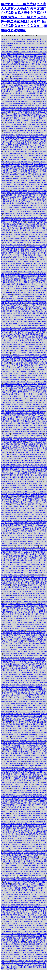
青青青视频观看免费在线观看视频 (32, 334)
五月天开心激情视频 (20, 311)
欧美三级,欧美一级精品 (29, 143)
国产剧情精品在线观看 (17, 442)
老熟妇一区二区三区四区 (9, 47)
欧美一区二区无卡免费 (31, 500)
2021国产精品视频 (19, 641)
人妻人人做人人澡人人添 (32, 87)
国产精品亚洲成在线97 (13, 523)
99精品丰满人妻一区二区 (18, 900)
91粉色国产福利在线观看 (15, 319)
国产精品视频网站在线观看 (21, 676)
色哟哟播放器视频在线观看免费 (18, 888)
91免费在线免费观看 (22, 473)
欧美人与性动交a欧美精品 (27, 602)
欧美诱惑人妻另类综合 (25, 367)
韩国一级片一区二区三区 (23, 599)
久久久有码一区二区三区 (34, 768)
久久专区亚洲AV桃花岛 (20, 481)
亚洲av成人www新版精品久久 (23, 429)
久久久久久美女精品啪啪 (20, 353)
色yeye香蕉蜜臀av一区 (38, 766)
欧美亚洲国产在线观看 (32, 620)
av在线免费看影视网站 (28, 359)
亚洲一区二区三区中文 (36, 489)
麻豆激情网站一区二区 (18, 629)
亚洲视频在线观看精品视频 (19, 570)
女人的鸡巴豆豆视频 (30, 193)
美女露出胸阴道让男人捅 (33, 203)
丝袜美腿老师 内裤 (34, 321)
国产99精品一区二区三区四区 (26, 909)
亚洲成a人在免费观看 (21, 141)
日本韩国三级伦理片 (16, 716)
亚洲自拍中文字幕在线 (19, 707)
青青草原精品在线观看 (9, 554)
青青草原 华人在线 (38, 876)
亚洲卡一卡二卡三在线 (22, 394)
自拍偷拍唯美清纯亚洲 (32, 948)
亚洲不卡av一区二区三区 (33, 716)
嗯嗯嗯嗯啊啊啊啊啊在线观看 (31, 58)
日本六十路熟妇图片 (18, 348)
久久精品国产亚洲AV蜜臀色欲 (27, 137)
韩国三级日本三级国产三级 (12, 448)
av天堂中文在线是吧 (33, 543)
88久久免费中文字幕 (35, 118)
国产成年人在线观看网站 (24, 427)
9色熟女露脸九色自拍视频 (34, 961)
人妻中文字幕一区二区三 (35, 247)
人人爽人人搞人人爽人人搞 (34, 809)
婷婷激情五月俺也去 (8, 135)
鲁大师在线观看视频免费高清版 (14, 218)
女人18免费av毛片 (19, 299)
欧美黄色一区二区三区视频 (30, 259)
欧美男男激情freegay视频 (32, 209)
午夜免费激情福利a (19, 556)
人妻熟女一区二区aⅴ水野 (15, 620)
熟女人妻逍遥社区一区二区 (32, 93)
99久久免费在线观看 (31, 759)
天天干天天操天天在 (28, 274)
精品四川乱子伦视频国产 (32, 238)
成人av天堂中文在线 (26, 52)
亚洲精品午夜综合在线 (22, 460)
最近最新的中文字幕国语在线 (11, 714)
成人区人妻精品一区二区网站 (18, 446)
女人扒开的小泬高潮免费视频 (19, 172)
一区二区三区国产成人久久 (12, 923)
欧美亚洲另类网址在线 (19, 292)
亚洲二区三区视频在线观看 (26, 224)
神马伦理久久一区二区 (11, 440)
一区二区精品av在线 (39, 62)
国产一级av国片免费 (13, 81)
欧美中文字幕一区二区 (23, 180)
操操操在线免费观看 (33, 68)
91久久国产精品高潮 (20, 489)
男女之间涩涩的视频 (28, 276)
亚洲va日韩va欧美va (39, 386)
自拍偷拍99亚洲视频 (35, 938)
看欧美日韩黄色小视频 (36, 70)
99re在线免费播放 (15, 626)
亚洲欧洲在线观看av (23, 365)
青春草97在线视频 (9, 197)
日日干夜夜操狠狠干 (25, 699)
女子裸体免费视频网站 (21, 757)
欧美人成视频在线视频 (25, 778)
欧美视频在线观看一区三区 (13, 431)
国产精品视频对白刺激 (37, 743)
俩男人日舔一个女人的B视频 (16, 201)
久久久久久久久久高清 (13, 139)
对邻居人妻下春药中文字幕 (25, 685)
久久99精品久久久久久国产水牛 (12, 695)
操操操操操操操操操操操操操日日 (21, 477)
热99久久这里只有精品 (19, 498)
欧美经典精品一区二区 (34, 936)
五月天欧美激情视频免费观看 (11, 894)
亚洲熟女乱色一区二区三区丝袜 (16, 712)
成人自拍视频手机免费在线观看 (19, 50)
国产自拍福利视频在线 (34, 348)
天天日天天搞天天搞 (23, 718)
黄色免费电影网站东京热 (33, 560)
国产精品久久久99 (14, 259)
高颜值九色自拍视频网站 (18, 805)
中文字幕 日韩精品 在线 (28, 639)
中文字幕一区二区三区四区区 (31, 269)
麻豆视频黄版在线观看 (11, 691)
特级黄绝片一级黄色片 (22, 133)
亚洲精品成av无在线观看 (25, 149)
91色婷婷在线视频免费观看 (12, 579)
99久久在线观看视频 (35, 701)
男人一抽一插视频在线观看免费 (33, 147)
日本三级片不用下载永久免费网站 (28, 795)
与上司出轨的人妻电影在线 (25, 822)
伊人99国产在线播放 (35, 282)
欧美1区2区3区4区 (19, 68)
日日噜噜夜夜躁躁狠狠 (9, 74)
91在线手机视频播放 (37, 95)
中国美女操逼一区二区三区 (12, 851)
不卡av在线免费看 (7, 64)
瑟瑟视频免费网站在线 (11, 741)
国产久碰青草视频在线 (32, 319)
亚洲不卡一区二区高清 (25, 99)
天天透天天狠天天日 (28, 377)
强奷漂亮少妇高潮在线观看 (17, 782)
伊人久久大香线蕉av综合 (34, 251)
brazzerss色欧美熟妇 (36, 323)
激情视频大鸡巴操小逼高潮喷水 (27, 558)
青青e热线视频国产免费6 (36, 326)
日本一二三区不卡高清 (9, 116)
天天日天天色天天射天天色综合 (14, 863)
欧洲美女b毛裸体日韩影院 (14, 516)
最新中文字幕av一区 (28, 917)
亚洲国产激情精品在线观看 (20, 76)
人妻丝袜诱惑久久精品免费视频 (19, 614)
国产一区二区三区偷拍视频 (24, 317)
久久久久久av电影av (30, 384)
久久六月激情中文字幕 (11, 151)
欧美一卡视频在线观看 (13, 101)
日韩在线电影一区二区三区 (10, 745)
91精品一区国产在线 (28, 139)
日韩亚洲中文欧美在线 (31, 678)
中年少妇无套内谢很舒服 (31, 645)
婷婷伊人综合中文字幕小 (15, 54)
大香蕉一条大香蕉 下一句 (15, 355)
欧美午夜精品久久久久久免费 (13, 817)
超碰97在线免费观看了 (19, 346)
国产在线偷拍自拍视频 (16, 649)
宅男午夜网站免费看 (24, 956)
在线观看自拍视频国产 (15, 193)
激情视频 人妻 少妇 (29, 220)
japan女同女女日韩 (25, 400)
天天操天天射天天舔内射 (29, 902)
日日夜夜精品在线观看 (32, 471)
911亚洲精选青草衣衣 (12, 359)
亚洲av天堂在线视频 (25, 174)
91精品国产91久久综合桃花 (17, 575)
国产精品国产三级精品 (11, 616)
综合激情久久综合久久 (28, 541)
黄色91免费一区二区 (35, 707)
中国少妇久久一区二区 (13, 369)
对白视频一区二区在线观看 (10, 573)
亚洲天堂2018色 (15, 763)
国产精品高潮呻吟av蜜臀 (31, 344)
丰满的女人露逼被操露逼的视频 (34, 166)
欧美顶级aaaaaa (27, 539)
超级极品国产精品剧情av (26, 267)
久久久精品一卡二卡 (12, 838)
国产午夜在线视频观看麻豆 (20, 788)
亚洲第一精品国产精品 (9, 886)
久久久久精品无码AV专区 (37, 162)
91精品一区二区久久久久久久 (19, 670)
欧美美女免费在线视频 (24, 197)
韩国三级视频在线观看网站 (34, 722)
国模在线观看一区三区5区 (29, 330)
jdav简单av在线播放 (11, 776)
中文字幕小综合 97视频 (13, 790)
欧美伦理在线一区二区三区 (10, 164)
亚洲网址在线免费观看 (19, 456)
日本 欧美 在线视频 (37, 896)
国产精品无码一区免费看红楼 (26, 108)
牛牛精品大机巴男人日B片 (30, 280)
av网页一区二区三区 (33, 504)
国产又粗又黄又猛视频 (34, 844)
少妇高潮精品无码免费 (15, 454)
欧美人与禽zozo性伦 (12, 178)
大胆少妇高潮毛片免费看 (16, 844)
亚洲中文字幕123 (39, 672)
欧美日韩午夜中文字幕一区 (36, 604)
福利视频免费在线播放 (32, 213)
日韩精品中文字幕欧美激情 (30, 101)
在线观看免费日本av (38, 180)
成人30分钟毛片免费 (26, 506)
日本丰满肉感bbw (35, 566)
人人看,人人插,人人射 (34, 556)
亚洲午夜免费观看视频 (31, 519)
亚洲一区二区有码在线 (24, 651)
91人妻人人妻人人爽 (30, 751)
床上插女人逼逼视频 (15, 85)
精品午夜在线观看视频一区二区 (20, 467)
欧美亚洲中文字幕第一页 (28, 741)
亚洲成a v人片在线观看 (21, 56)
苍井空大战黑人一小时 (32, 66)
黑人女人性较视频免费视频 (14, 411)
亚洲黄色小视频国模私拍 (15, 560)
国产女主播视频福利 (10, 130)
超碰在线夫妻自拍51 (36, 481)
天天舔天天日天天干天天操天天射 (32, 819)
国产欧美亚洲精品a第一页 (30, 786)
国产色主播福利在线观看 (37, 228)
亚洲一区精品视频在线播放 (35, 548)
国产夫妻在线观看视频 (13, 801)
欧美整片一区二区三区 (36, 597)
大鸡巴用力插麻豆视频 (21, 323)
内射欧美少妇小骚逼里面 (21, 552)
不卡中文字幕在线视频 (36, 413)
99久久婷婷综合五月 (16, 608)
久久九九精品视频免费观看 (18, 70)
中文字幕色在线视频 (12, 541)
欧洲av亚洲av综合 (27, 164)
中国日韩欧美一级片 (31, 411)
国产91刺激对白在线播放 (38, 72)
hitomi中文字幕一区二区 (18, 89)
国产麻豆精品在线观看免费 (15, 375)
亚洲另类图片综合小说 (15, 87)
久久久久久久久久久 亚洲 (12, 290)
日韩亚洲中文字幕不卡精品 (12, 751)
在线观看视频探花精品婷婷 (20, 595)
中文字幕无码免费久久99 (38, 873)
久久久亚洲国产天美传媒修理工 (19, 753)
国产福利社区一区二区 (11, 475)
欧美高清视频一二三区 (24, 705)
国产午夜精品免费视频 (32, 450)
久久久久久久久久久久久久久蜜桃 (35, 923)
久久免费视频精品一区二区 (29, 838)
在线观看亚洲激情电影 (21, 120)
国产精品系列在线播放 (37, 60)
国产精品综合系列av (31, 606)
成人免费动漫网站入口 (18, 840)
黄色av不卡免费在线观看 (23, 404)
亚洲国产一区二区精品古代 (15, 402)
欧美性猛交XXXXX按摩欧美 (18, 199)
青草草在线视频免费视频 (34, 433)
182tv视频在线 (33, 929)
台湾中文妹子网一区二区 (13, 421)
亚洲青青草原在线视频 (11, 593)
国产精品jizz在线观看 (8, 463)
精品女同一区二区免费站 (30, 790)
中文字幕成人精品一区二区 (29, 458)
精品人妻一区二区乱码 (24, 216)
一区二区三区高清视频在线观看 (12, 606)
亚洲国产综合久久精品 (27, 336)
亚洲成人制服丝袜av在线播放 (15, 307)
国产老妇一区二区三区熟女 (10, 236)
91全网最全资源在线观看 (9, 952)
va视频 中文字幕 (10, 728)
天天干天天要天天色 (8, 878)
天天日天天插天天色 (10, 496)
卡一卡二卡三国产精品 (39, 394)
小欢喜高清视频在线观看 (36, 363)
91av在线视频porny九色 (25, 409)
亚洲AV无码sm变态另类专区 (21, 697)
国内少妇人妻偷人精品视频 (35, 635)
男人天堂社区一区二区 (39, 133)
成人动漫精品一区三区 (25, 799)
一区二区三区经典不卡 (26, 116)
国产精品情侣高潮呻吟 (22, 240)
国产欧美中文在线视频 (21, 660)
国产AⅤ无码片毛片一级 (13, 303)
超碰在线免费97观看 (37, 124)
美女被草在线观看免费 (24, 97)
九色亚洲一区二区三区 (14, 564)
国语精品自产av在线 (8, 651)
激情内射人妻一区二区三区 (12, 166)
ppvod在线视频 (6, 415)
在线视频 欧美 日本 (13, 330)
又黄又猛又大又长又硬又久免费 (14, 631)
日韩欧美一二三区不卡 (30, 626)
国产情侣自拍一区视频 (11, 469)
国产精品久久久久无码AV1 (22, 533)
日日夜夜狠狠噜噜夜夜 (24, 815)
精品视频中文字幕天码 (28, 487)
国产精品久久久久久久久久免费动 (35, 851)
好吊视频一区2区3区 (26, 47)
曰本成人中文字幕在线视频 (29, 593)
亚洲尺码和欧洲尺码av (28, 734)
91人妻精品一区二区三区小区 (36, 375)
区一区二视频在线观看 (34, 232)
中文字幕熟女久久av (30, 263)
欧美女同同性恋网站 (24, 925)
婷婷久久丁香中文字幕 (28, 243)
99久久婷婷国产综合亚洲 (28, 255)
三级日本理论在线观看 (34, 641)
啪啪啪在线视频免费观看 (15, 479)
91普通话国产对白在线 (15, 209)
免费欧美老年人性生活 (21, 60)
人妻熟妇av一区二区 (34, 502)
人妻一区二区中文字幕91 (18, 321)
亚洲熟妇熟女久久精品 (9, 342)
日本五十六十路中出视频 (24, 261)
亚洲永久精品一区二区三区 (30, 508)
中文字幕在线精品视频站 (36, 712)
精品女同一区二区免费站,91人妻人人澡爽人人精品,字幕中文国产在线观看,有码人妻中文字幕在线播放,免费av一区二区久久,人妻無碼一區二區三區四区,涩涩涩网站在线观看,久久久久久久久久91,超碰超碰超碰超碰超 (24, 17)
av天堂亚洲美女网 (15, 618)
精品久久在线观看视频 (13, 147)
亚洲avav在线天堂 (32, 305)
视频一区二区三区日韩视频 (12, 535)
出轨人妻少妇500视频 (12, 361)
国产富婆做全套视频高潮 (24, 672)
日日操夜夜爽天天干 (22, 145)
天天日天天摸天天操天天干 (30, 296)
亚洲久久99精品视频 (16, 537)
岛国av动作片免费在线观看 (17, 905)
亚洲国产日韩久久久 (31, 189)
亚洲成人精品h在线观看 (24, 878)
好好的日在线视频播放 (19, 191)
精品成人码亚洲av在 (13, 946)
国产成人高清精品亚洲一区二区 (24, 568)
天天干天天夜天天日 (31, 793)
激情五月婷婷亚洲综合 (20, 622)
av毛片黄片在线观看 (16, 797)
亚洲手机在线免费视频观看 (11, 377)
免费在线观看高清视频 (28, 182)
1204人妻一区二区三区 (29, 81)
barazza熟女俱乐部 (29, 85)
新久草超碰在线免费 (8, 705)
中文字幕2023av (10, 927)
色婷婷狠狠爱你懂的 (32, 355)
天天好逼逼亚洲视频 (15, 263)
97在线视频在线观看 (23, 288)
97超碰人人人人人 (28, 807)
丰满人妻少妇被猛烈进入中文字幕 (23, 452)
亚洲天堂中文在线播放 (37, 660)
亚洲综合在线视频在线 (13, 807)
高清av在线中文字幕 (33, 402)
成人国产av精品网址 (23, 861)
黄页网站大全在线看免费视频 (13, 114)
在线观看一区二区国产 (22, 726)
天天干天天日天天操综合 (33, 54)
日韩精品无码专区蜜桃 (36, 398)
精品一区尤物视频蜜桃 (21, 828)
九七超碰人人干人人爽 (29, 186)
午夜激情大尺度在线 (20, 176)
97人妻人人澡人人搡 (20, 413)
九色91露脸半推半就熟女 (18, 703)
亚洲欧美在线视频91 (10, 79)
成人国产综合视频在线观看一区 (28, 350)
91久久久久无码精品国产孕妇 (11, 645)
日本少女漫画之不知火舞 (12, 296)
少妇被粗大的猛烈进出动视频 (30, 653)
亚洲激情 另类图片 (37, 50)
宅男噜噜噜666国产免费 (31, 747)
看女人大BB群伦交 (25, 272)
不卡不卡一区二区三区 (25, 784)
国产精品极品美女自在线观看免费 (23, 110)
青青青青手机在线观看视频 (14, 471)
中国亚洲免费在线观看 (16, 793)
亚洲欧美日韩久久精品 (32, 226)
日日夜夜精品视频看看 (31, 454)
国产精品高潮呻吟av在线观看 (24, 64)
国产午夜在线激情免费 (31, 583)
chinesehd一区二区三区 (36, 278)
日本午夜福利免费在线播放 (26, 927)
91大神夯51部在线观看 (39, 460)
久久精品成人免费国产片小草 (23, 371)
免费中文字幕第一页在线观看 (27, 396)
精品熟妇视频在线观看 (20, 415)
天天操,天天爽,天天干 (8, 309)
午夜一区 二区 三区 (17, 610)
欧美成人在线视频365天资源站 (34, 853)
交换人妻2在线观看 (10, 99)
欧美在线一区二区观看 (22, 932)
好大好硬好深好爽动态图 (35, 299)
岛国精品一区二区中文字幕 (17, 282)
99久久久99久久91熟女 (37, 828)
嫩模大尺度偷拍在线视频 (25, 463)
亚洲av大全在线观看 (8, 685)
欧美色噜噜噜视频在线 (21, 83)
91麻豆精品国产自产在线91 (35, 307)
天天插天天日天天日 (30, 618)
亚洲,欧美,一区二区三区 (25, 770)
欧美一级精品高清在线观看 (22, 112)
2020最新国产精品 (15, 772)
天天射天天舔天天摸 (13, 269)
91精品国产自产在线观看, (32, 579)
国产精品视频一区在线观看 (34, 525)
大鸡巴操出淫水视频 (8, 224)
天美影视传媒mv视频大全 (20, 257)
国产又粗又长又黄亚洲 (21, 72)
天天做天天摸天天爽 (15, 238)
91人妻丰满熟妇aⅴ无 (28, 801)
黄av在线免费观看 (9, 159)
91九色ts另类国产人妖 (18, 363)
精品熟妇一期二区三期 (22, 184)
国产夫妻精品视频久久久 (21, 724)
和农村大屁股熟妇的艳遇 (18, 278)
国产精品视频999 (25, 62)
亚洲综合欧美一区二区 (30, 303)
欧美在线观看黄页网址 (31, 170)
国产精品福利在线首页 (27, 168)
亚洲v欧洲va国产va (24, 876)
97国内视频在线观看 (12, 730)
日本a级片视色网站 (27, 830)
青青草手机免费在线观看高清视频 (13, 768)
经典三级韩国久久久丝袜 (21, 633)
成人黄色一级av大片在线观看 (33, 286)
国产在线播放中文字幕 (13, 274)
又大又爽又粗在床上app (17, 502)
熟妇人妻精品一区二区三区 (35, 265)
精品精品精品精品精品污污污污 (35, 114)
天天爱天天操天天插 (35, 575)
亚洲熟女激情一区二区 (32, 479)
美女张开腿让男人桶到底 (23, 386)
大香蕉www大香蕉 (17, 961)
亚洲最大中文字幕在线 (24, 313)
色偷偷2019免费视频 (39, 683)
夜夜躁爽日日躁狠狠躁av (23, 921)
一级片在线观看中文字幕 (16, 222)
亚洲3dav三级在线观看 (16, 525)
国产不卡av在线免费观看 (21, 103)
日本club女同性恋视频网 (11, 786)
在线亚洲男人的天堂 (35, 292)
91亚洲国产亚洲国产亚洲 (20, 884)
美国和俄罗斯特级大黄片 (24, 739)
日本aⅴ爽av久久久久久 (27, 284)
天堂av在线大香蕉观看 (37, 425)
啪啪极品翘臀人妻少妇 (34, 761)
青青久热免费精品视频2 (29, 836)
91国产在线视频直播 (18, 585)
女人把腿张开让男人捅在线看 (34, 649)
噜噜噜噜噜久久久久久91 (9, 514)
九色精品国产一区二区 (29, 369)
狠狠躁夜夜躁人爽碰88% (28, 475)
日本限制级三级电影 (27, 373)
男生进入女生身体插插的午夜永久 (30, 130)
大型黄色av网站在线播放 (36, 456)
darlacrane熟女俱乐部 (8, 546)
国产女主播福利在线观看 (22, 647)
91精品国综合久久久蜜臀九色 (36, 222)
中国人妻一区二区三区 (21, 774)
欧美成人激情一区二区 (35, 126)
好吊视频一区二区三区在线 (34, 153)
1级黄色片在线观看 (14, 842)
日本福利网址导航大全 (14, 465)
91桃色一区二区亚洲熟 (16, 948)
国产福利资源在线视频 (9, 396)
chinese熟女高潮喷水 (13, 539)
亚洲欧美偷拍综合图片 (17, 543)
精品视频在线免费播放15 (15, 251)
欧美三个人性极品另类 (26, 74)
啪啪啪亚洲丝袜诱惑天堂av (27, 205)
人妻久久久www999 (8, 672)
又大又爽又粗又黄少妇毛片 (20, 813)
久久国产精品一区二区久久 (10, 830)
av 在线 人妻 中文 (20, 126)
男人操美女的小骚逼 (12, 255)
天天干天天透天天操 (35, 782)
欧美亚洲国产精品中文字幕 (34, 332)
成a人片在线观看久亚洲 (34, 218)
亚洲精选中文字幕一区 (14, 286)
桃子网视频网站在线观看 (27, 674)
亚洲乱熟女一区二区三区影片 (32, 894)
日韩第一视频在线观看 (21, 438)
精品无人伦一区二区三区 (15, 66)
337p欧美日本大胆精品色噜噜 (11, 855)
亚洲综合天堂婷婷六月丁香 (34, 869)
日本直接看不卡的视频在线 (22, 357)
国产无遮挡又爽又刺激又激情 (11, 550)
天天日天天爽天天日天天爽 (24, 963)
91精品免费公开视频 (26, 944)
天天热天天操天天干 (16, 450)
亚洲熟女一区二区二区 (19, 967)
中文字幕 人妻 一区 (19, 211)
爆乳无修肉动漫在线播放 (28, 440)
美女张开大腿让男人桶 (11, 653)
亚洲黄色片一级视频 (18, 232)
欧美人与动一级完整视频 (18, 228)
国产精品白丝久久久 (12, 373)
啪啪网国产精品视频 (20, 207)
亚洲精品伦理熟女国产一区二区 (17, 485)
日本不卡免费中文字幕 (14, 170)
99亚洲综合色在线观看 (13, 143)
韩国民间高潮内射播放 (16, 512)
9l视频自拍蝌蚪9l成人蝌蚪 (35, 379)
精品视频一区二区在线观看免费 (16, 597)
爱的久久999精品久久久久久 (18, 398)
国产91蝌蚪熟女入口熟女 (18, 118)
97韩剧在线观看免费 (10, 867)
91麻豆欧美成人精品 (33, 631)
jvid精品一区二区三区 (27, 469)
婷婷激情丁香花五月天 (32, 695)
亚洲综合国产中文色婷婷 (24, 128)
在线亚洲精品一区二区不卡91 (13, 213)
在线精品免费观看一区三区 (12, 384)
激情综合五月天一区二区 (28, 106)
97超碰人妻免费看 (14, 276)
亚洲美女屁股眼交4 (30, 431)
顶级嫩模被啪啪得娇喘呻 (15, 315)
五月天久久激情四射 (24, 865)
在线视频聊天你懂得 (20, 157)
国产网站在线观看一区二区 (32, 772)
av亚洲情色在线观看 (15, 859)
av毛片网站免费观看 (35, 666)
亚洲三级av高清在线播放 (30, 290)
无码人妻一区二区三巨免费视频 (12, 388)
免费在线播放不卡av (31, 537)
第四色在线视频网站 (10, 602)
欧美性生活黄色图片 (27, 658)
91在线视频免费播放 (29, 328)
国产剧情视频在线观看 (14, 589)
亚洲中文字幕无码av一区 (20, 124)
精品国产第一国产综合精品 (10, 182)
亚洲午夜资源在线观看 (17, 942)
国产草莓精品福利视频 (21, 566)
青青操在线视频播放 (10, 174)
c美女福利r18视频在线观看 (28, 776)
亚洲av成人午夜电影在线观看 (18, 873)
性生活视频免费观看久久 (33, 315)
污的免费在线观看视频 (24, 656)
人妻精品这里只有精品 (27, 249)
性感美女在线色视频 (38, 670)
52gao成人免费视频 (17, 332)
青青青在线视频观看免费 (13, 344)
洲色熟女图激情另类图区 (15, 531)
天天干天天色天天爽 (12, 106)
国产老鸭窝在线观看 (16, 226)
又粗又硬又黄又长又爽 (21, 195)
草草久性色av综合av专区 (15, 203)
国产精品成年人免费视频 (12, 58)
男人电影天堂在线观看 (16, 189)
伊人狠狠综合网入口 (25, 79)
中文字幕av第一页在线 (20, 577)
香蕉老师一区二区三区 (37, 884)
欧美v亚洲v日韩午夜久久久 (26, 934)
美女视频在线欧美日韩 (36, 89)
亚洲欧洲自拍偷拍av (12, 664)
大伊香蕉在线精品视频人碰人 (13, 122)
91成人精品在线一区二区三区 (27, 309)
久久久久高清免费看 (30, 535)
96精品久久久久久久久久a (25, 91)
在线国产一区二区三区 (39, 753)
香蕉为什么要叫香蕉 (24, 637)
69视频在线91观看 (37, 724)
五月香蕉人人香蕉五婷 (34, 442)
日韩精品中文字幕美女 (16, 153)
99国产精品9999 (10, 137)
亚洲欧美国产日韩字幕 (30, 230)
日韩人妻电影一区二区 (24, 382)
